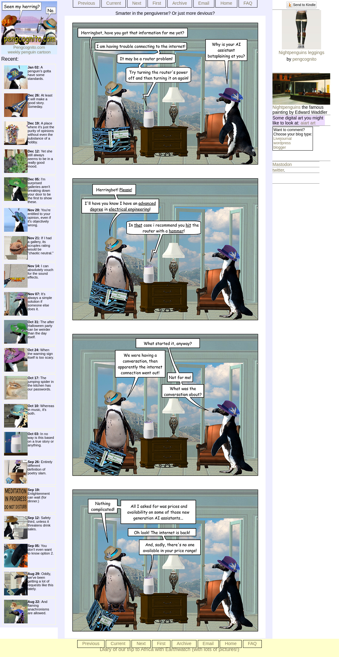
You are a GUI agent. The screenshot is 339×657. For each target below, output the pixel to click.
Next (136, 3)
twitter (278, 170)
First (157, 3)
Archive (179, 3)
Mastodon (282, 164)
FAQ (248, 3)
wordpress (282, 143)
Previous (86, 3)
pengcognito (304, 59)
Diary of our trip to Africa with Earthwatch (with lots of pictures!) (169, 649)
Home (226, 3)
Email (203, 3)
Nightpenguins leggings (302, 52)
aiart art (308, 122)
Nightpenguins (286, 107)
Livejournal (282, 138)
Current (113, 3)
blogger (279, 147)
